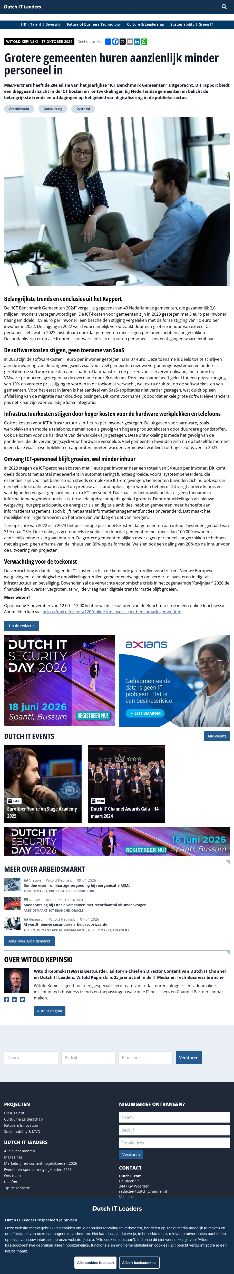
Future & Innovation (21, 1125)
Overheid (83, 108)
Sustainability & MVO (22, 1131)
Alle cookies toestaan (95, 1263)
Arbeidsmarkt (19, 108)
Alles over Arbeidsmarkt (29, 941)
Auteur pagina (49, 1010)
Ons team (12, 1175)
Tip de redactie (21, 625)
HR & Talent (14, 1113)
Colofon (10, 1181)
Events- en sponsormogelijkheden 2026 (38, 1169)
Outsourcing (53, 108)
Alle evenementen (19, 1151)
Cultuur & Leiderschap (23, 1119)
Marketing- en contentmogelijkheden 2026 (40, 1163)
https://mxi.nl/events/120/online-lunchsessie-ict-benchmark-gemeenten (112, 612)
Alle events (217, 736)
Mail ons (126, 1196)
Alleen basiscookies (139, 1263)
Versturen (189, 1058)
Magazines (13, 1157)
